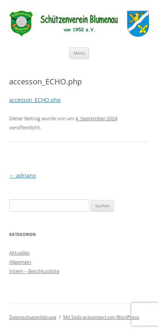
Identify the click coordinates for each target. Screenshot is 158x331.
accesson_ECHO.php (35, 99)
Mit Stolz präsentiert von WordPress (101, 317)
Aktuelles (19, 252)
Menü (79, 53)
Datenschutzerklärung (32, 317)
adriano (22, 175)
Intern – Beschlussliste (34, 271)
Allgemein (20, 261)
